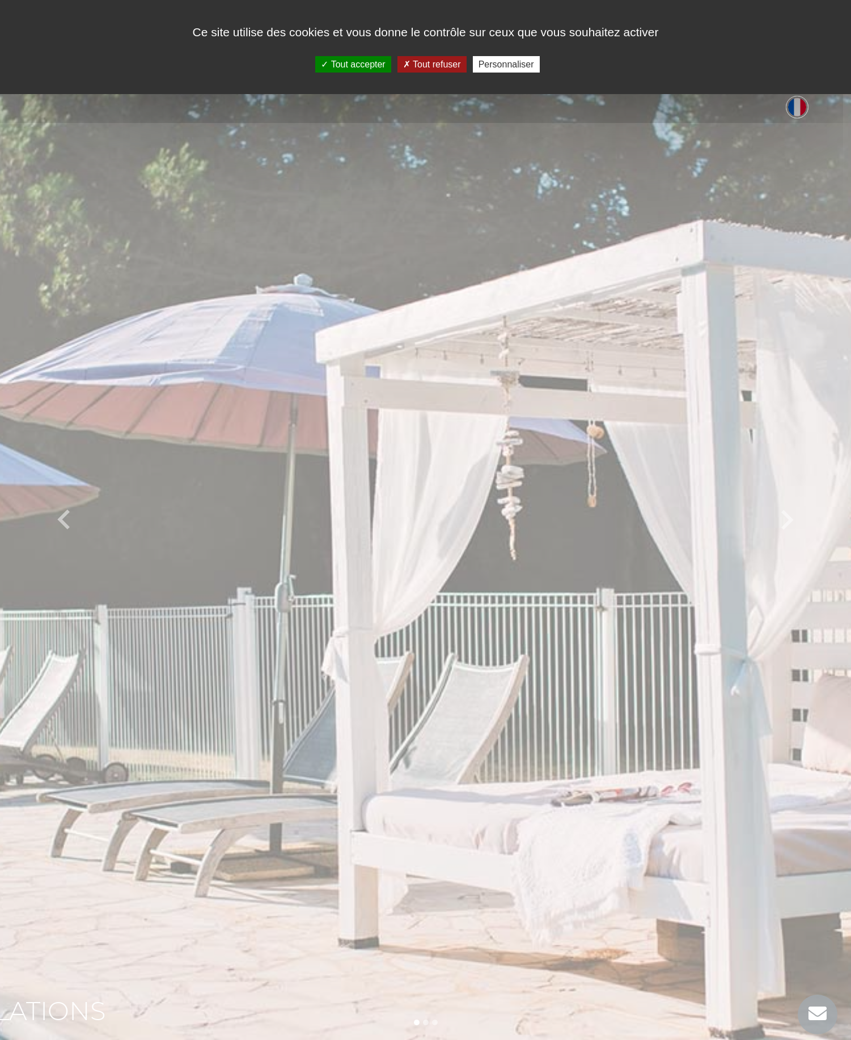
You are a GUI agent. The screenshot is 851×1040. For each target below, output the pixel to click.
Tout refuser (432, 64)
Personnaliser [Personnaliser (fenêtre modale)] (506, 64)
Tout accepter (353, 64)
